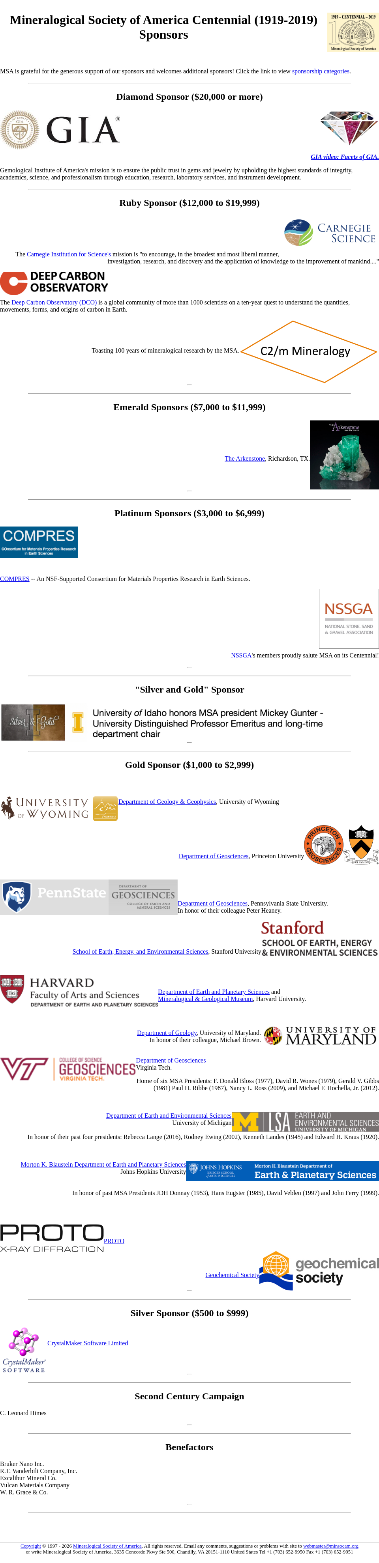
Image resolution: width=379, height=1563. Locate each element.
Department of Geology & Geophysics (167, 801)
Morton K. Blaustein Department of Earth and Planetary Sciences (103, 1164)
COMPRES (15, 578)
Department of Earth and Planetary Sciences (214, 991)
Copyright (31, 1546)
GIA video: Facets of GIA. (345, 156)
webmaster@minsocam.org (330, 1546)
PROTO (114, 1241)
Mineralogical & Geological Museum (205, 998)
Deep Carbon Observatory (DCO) (54, 302)
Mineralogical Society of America (107, 1546)
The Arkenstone (245, 458)
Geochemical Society (232, 1275)
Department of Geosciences (214, 856)
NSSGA (241, 655)
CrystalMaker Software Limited (87, 1343)
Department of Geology (167, 1032)
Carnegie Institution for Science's (69, 254)
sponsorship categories (320, 71)
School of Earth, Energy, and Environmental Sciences (140, 951)
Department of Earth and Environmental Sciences (169, 1115)
